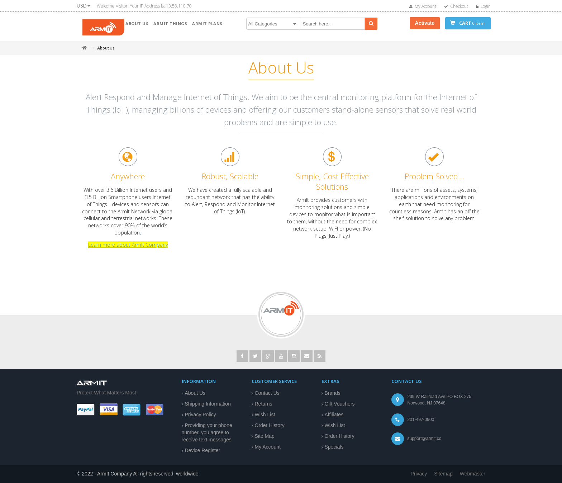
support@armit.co (425, 438)
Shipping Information (208, 404)
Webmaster (472, 474)
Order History (270, 425)
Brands (332, 393)
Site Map (265, 436)
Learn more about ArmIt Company (128, 248)
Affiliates (334, 414)
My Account (268, 447)
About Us (195, 393)
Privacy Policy (200, 414)
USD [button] (83, 6)
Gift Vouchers (340, 404)
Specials (334, 447)
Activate (424, 23)
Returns (263, 404)
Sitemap (443, 474)
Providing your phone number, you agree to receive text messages (207, 432)
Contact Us (267, 393)
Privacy (418, 474)
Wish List (265, 414)
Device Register (202, 450)
